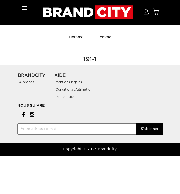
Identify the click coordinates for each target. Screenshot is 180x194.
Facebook (22, 114)
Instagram (31, 114)
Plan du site (65, 97)
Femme (104, 37)
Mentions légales (69, 82)
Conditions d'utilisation (74, 89)
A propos (26, 82)
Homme (76, 37)
